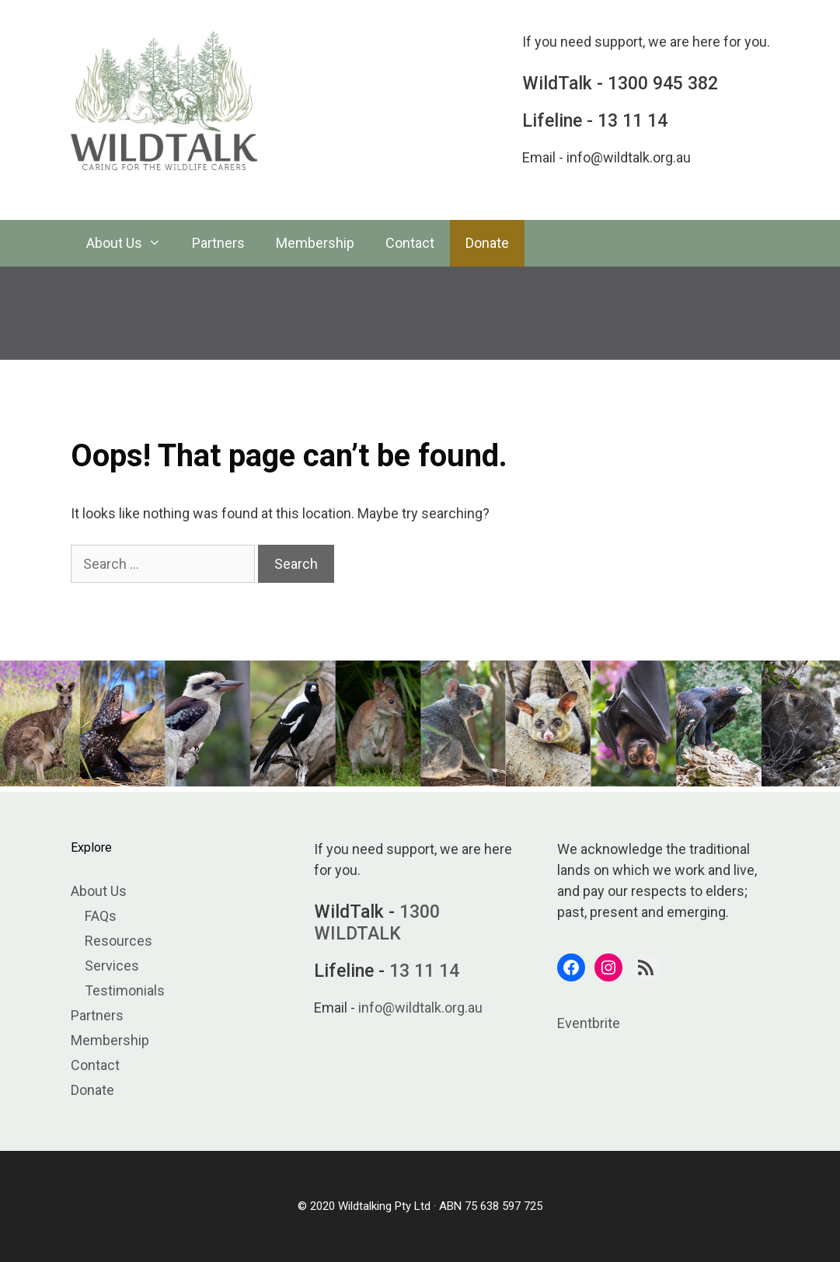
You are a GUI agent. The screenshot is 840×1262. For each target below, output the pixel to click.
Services (112, 965)
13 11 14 (632, 120)
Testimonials (125, 990)
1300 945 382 (663, 83)
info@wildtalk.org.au (628, 157)
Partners (218, 243)
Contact (409, 243)
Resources (118, 941)
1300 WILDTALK (377, 922)
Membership (315, 243)
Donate (487, 243)
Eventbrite (588, 1023)
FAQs (101, 916)
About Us (131, 243)
